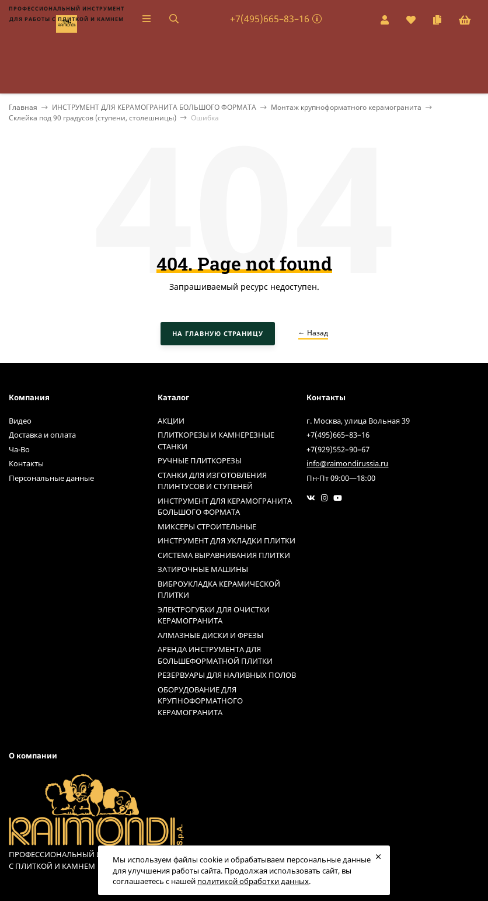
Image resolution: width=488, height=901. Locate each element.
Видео (20, 420)
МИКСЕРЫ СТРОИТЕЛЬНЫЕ (207, 526)
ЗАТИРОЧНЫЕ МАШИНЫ (203, 569)
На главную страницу (217, 333)
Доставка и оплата (42, 434)
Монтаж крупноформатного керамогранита (346, 107)
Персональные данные (51, 478)
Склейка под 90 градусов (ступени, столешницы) (92, 118)
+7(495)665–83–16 (269, 18)
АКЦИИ (171, 420)
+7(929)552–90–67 (338, 449)
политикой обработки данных (253, 881)
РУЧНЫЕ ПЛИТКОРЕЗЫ (200, 460)
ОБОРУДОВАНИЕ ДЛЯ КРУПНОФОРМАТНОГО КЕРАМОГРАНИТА (200, 701)
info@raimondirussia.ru (347, 463)
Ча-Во (19, 449)
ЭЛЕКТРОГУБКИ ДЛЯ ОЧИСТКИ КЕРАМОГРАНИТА (214, 615)
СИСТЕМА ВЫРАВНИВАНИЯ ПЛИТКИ (224, 555)
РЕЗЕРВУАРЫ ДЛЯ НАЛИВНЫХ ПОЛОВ (227, 675)
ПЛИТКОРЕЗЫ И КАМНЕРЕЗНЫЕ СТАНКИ (216, 440)
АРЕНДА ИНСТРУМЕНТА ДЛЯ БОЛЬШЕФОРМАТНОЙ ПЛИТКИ (215, 655)
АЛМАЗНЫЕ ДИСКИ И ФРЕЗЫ (210, 635)
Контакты (26, 463)
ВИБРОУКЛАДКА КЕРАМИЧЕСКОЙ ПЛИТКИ (219, 589)
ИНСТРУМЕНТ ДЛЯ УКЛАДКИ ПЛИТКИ (226, 540)
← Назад (313, 333)
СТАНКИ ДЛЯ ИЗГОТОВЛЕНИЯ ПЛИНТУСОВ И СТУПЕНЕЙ (212, 481)
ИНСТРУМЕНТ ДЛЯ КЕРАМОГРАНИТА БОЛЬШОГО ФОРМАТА (154, 107)
